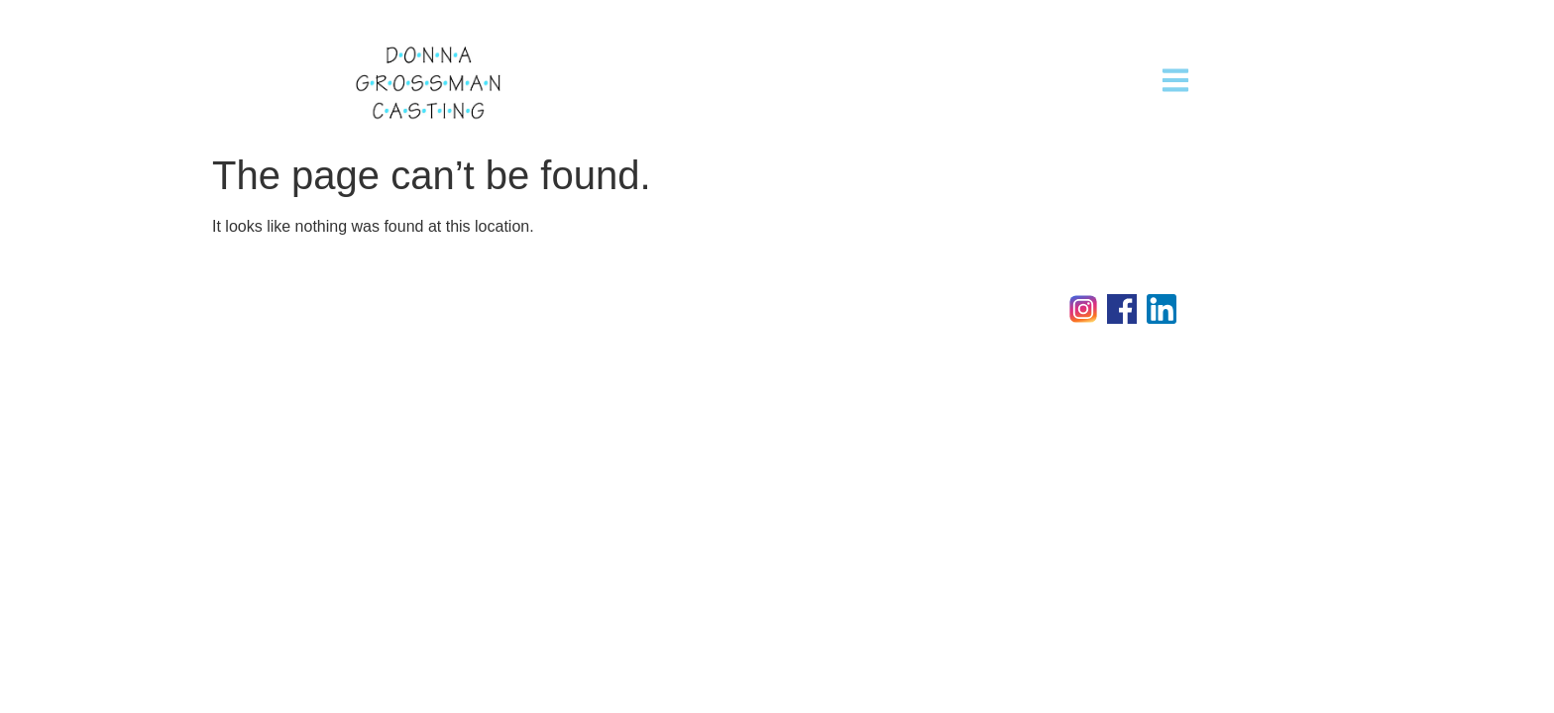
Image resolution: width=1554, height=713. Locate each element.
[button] (1176, 79)
